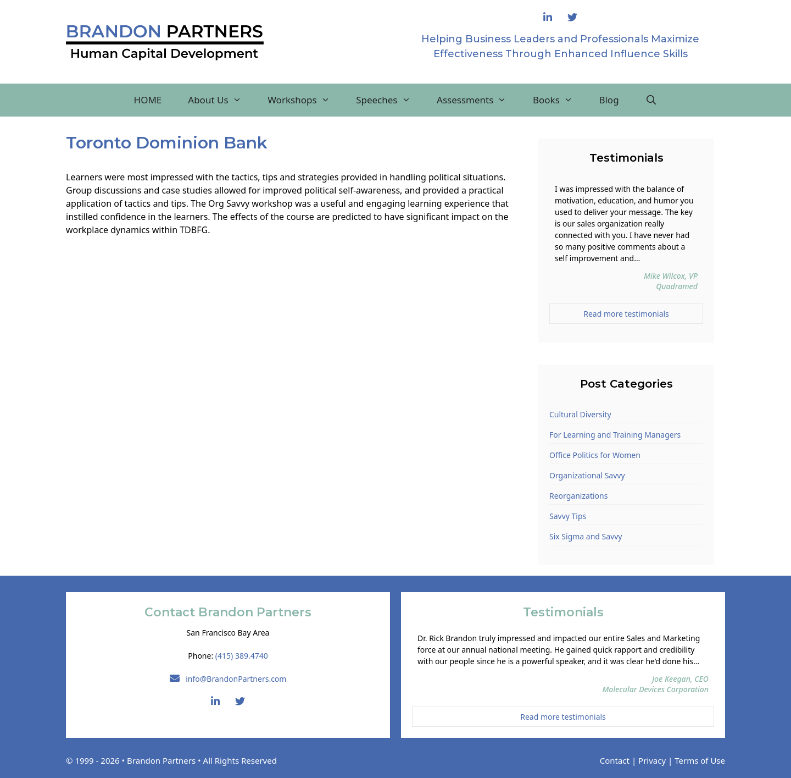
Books (559, 100)
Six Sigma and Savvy (585, 536)
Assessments (478, 100)
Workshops (305, 100)
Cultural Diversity (580, 414)
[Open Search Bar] (651, 100)
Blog (609, 99)
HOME (148, 99)
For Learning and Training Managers (615, 434)
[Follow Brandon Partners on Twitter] (572, 18)
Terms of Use (700, 760)
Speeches (390, 100)
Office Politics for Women (594, 455)
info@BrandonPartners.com (228, 679)
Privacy (652, 760)
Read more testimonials (626, 313)
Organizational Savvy (587, 475)
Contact (615, 760)
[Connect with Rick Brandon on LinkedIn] (548, 18)
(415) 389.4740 (241, 655)
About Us (221, 100)
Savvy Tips (567, 516)
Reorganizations (578, 495)
